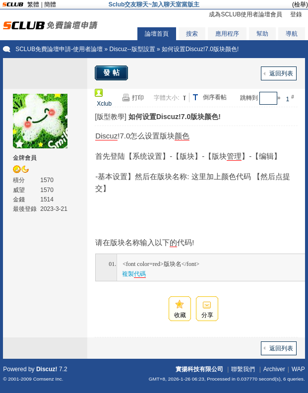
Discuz (106, 135)
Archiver (274, 369)
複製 (134, 273)
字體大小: (166, 97)
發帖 (112, 72)
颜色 (182, 135)
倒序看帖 (215, 97)
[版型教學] (110, 117)
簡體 (50, 4)
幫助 (262, 33)
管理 (234, 156)
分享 (207, 315)
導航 (292, 33)
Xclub (104, 103)
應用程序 (227, 33)
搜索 (192, 33)
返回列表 (281, 73)
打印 (138, 97)
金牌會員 (25, 157)
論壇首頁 (157, 33)
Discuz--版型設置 (132, 49)
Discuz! (47, 369)
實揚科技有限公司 (199, 369)
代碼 (140, 273)
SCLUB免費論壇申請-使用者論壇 (59, 49)
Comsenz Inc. (48, 379)
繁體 (33, 4)
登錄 (296, 14)
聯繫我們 (243, 369)
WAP (298, 369)
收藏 (180, 315)
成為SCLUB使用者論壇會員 (245, 14)
